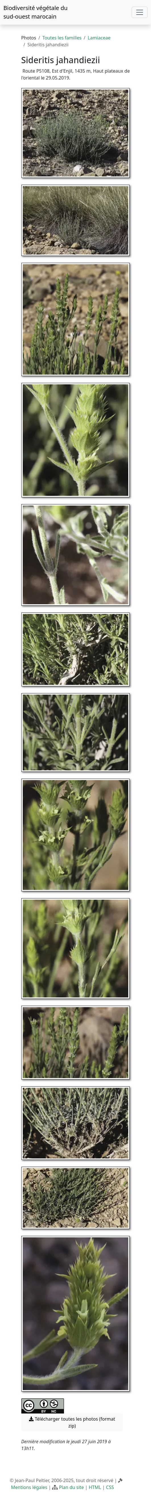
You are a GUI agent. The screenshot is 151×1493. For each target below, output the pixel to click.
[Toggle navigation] (140, 12)
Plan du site (71, 1487)
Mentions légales (29, 1487)
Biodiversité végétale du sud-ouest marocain (35, 12)
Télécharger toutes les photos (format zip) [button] (72, 1422)
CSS (110, 1487)
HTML (95, 1487)
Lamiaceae (99, 38)
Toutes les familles (61, 38)
